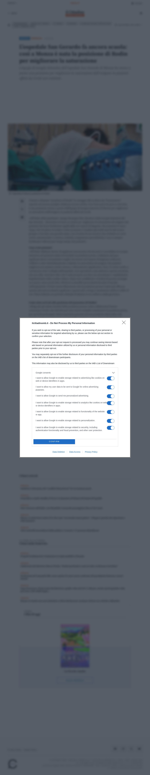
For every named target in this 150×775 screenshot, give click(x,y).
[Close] (124, 323)
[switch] (110, 378)
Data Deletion (59, 452)
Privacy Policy (91, 452)
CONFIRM (54, 442)
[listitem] (75, 372)
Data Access (74, 452)
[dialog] (75, 387)
